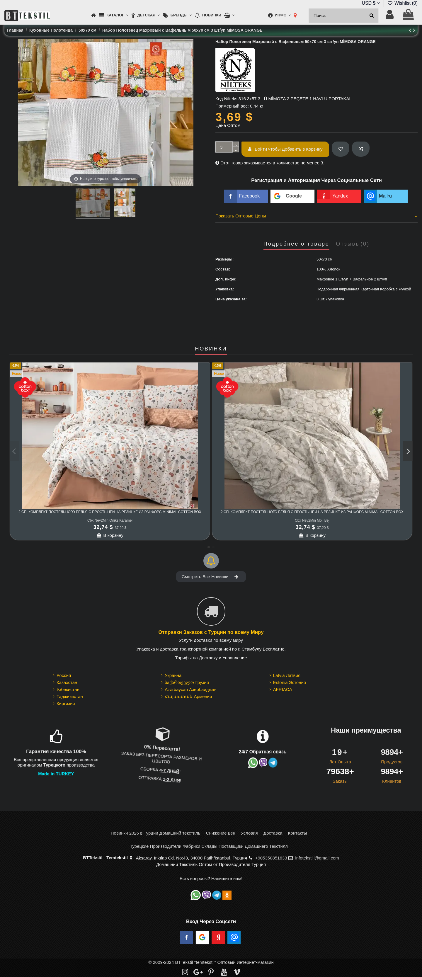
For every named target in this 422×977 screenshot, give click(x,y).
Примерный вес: (232, 105)
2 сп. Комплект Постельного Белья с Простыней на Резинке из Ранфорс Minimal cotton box (109, 512)
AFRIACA (282, 689)
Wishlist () (402, 3)
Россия (64, 675)
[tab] (316, 217)
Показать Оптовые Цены (316, 216)
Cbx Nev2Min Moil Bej (312, 520)
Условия (249, 832)
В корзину (109, 535)
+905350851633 (271, 857)
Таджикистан (70, 696)
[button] (114, 16)
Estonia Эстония (289, 682)
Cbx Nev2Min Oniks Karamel (109, 520)
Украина (173, 675)
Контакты (297, 832)
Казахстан (67, 682)
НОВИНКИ (211, 349)
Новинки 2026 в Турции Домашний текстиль (155, 832)
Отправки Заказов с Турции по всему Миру (211, 632)
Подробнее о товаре (296, 244)
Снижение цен (220, 832)
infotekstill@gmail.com (317, 857)
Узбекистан (68, 689)
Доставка (272, 832)
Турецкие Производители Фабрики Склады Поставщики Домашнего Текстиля (209, 846)
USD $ (371, 3)
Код (219, 98)
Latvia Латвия (286, 675)
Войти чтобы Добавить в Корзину (285, 149)
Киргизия (66, 703)
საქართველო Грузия (187, 682)
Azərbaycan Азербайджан (191, 689)
